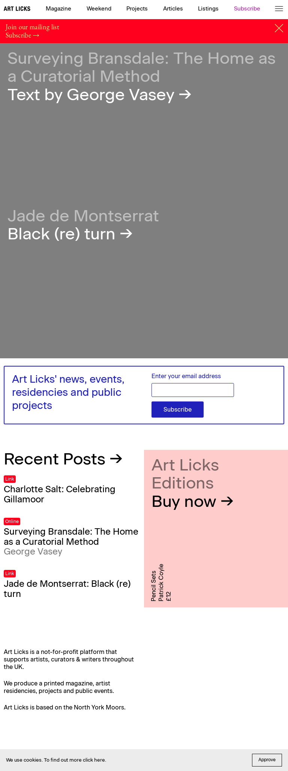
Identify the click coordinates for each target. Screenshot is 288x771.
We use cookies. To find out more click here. (56, 760)
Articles (173, 8)
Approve (267, 759)
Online (12, 521)
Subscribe (247, 8)
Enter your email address (186, 376)
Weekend (99, 8)
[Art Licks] (17, 9)
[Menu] (279, 8)
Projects (137, 8)
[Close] (279, 28)
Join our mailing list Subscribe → (32, 31)
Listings (208, 8)
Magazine (58, 8)
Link (9, 479)
